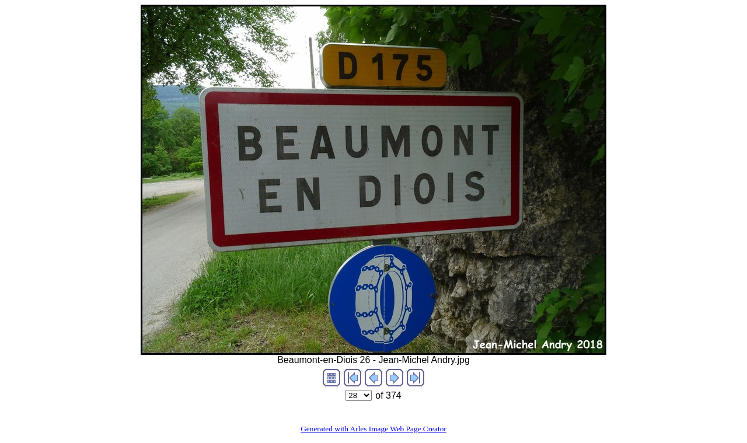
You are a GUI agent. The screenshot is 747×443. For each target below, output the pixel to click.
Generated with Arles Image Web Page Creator (373, 428)
